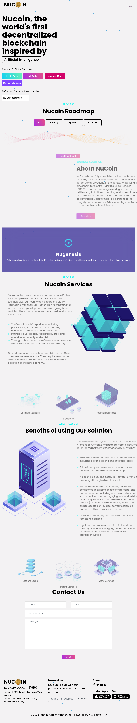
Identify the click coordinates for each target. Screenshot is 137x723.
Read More (91, 216)
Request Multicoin (12, 83)
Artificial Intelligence (21, 59)
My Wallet (33, 76)
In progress (73, 122)
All (39, 122)
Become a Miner (55, 76)
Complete (93, 122)
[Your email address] (62, 698)
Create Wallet (12, 76)
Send (68, 657)
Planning (54, 122)
